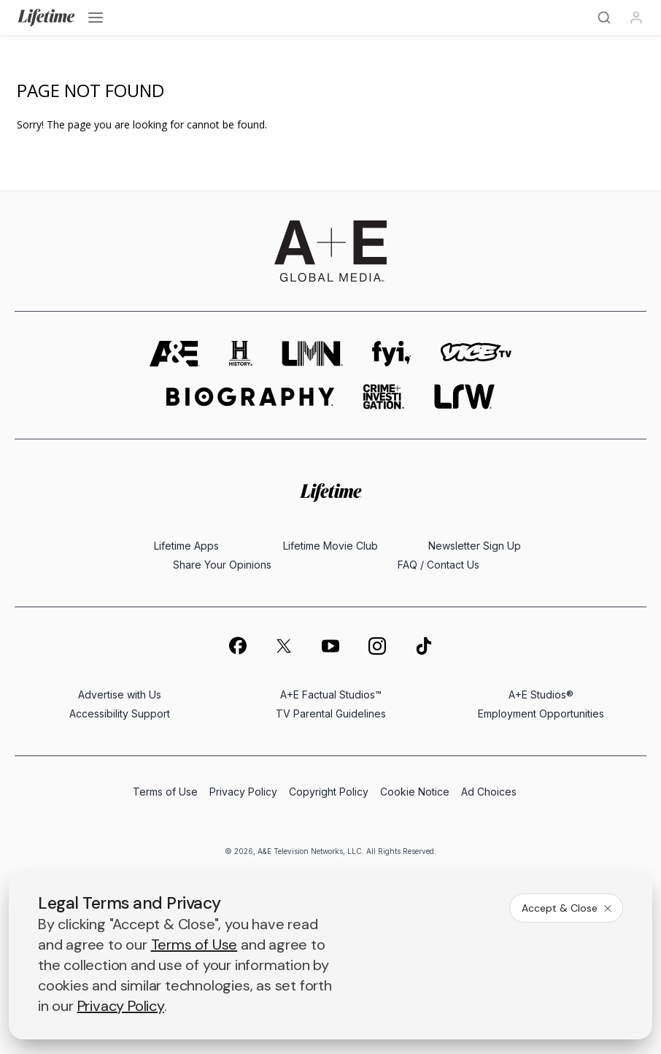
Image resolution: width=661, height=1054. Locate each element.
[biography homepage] (250, 396)
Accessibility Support (119, 713)
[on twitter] (284, 646)
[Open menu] (95, 17)
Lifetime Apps (186, 545)
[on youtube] (330, 646)
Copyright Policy (328, 791)
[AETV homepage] (175, 353)
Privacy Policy (243, 791)
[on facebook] (237, 645)
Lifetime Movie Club (330, 545)
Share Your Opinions (222, 564)
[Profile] (636, 17)
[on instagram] (377, 646)
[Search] (604, 17)
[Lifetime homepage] (331, 492)
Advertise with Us (119, 694)
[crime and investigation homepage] (383, 396)
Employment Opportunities (541, 713)
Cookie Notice (414, 791)
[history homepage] (240, 353)
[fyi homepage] (391, 353)
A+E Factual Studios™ (331, 694)
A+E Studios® (541, 694)
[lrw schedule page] (464, 396)
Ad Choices (489, 791)
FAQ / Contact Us (438, 564)
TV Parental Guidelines (331, 713)
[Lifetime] (46, 17)
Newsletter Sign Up (474, 545)
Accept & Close (568, 908)
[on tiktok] (424, 646)
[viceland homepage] (476, 353)
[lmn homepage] (312, 353)
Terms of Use (165, 791)
